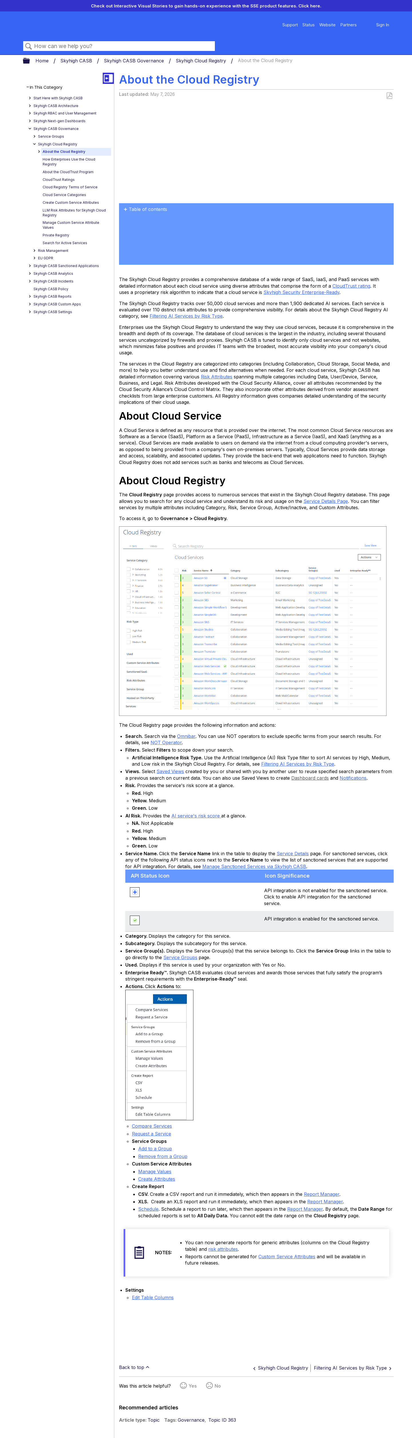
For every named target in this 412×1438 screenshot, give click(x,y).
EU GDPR (45, 258)
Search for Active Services (65, 243)
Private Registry (56, 235)
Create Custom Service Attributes (71, 202)
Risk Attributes (216, 377)
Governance (191, 1420)
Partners (348, 24)
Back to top (131, 1367)
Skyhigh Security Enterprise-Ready (301, 292)
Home (42, 61)
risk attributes (223, 1249)
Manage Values (154, 1171)
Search (28, 46)
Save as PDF (389, 95)
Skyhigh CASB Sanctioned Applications (66, 266)
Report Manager (321, 1194)
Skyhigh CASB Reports (52, 296)
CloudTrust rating (351, 286)
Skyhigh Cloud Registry (201, 61)
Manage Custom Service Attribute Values (71, 225)
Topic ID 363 (222, 1420)
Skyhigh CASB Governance (134, 61)
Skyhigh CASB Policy (50, 289)
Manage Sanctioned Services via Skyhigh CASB (254, 866)
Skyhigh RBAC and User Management (64, 113)
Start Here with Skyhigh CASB (58, 98)
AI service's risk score (196, 816)
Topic (154, 1420)
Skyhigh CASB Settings (52, 312)
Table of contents (148, 209)
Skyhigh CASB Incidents (53, 281)
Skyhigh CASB (77, 61)
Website (327, 24)
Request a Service (151, 1134)
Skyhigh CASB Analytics (53, 273)
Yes (193, 1386)
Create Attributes (156, 1179)
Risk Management (53, 250)
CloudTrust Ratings (59, 179)
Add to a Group (155, 1148)
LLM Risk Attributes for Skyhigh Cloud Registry (74, 212)
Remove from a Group (162, 1156)
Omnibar (186, 736)
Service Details (293, 853)
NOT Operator (166, 742)
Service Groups (51, 136)
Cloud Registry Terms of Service (70, 187)
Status (308, 24)
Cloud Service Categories (64, 195)
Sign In (382, 24)
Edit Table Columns (153, 1297)
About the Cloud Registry (64, 151)
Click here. (309, 6)
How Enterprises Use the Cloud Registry (69, 161)
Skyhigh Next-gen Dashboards (59, 121)
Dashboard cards (310, 778)
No (218, 1386)
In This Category (46, 87)
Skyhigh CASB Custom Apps (57, 304)
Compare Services (152, 1126)
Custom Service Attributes (286, 1256)
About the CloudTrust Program (68, 172)
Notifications (353, 778)
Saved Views (170, 771)
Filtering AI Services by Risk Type (186, 316)
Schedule (148, 1209)
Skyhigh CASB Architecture (55, 106)
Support (290, 24)
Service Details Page (326, 501)
